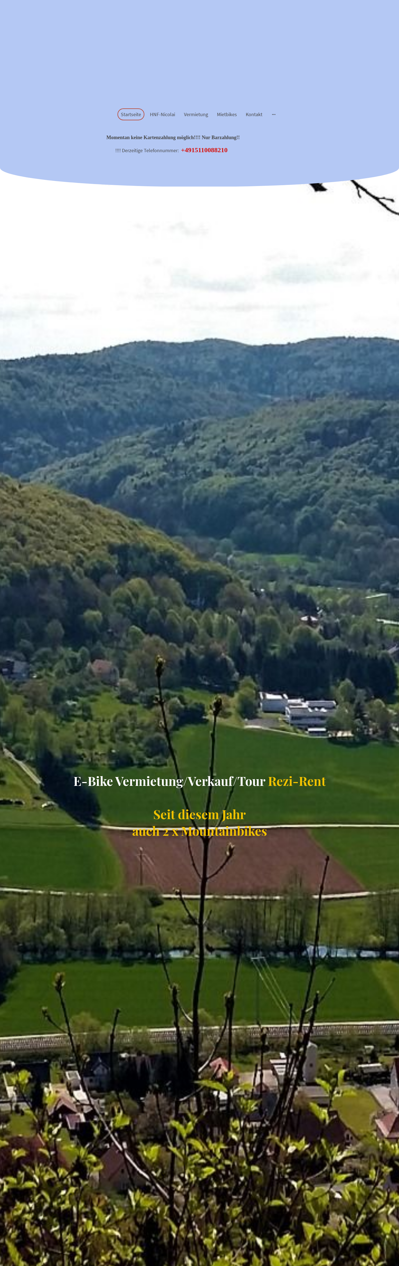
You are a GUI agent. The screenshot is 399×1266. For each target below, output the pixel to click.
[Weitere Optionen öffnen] (274, 114)
